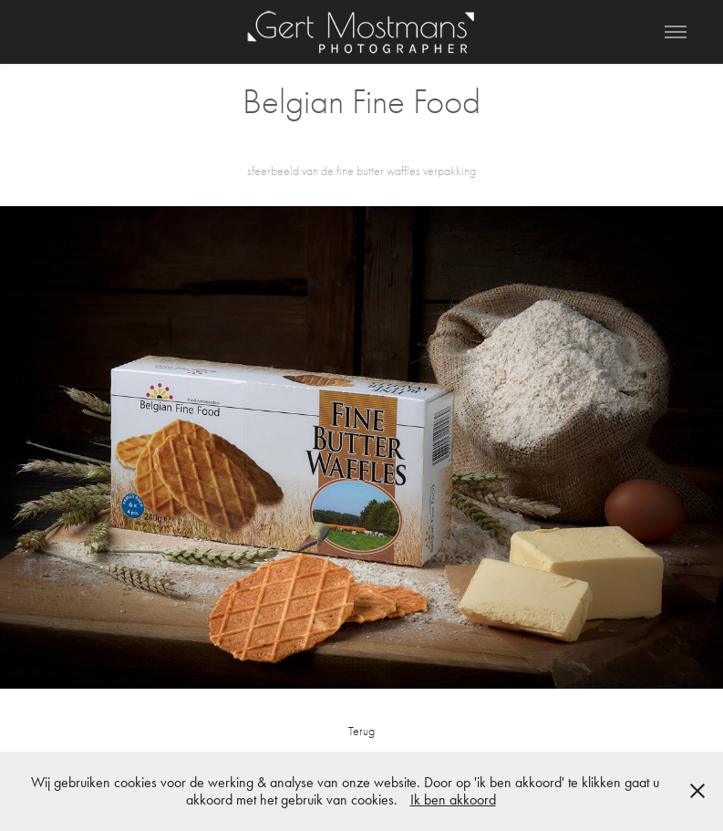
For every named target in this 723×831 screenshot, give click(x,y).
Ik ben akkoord (453, 799)
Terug (361, 731)
